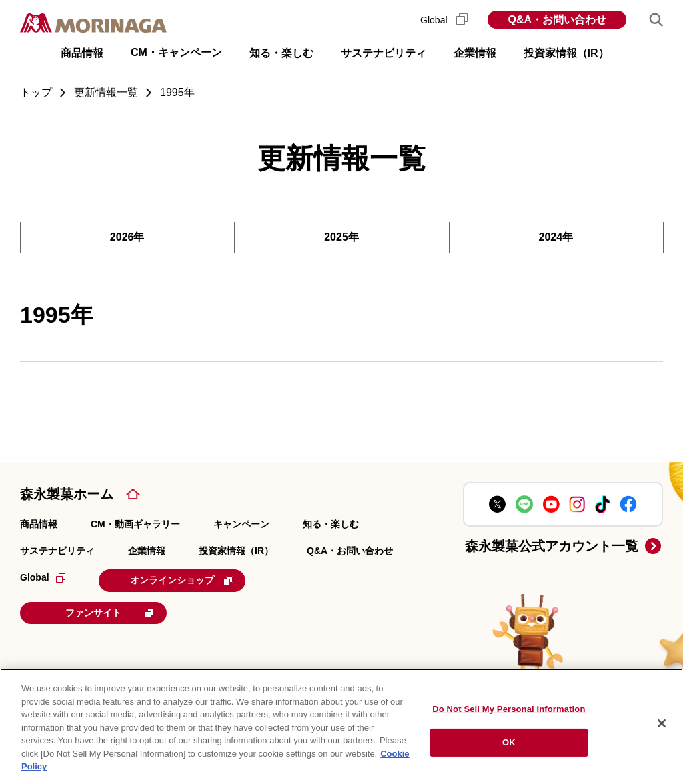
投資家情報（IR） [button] (566, 53)
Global (444, 20)
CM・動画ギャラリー (135, 524)
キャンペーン (241, 524)
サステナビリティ (57, 550)
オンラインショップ (181, 580)
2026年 (127, 237)
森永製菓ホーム (66, 494)
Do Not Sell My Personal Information (508, 709)
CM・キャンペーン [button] (176, 52)
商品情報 (38, 524)
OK (509, 742)
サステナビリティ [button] (383, 53)
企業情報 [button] (475, 53)
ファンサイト (109, 612)
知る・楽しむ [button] (281, 53)
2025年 (341, 237)
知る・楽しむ (331, 524)
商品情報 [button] (82, 53)
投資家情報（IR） (236, 550)
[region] (341, 724)
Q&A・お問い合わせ (557, 19)
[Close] (661, 723)
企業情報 (146, 550)
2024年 (556, 237)
